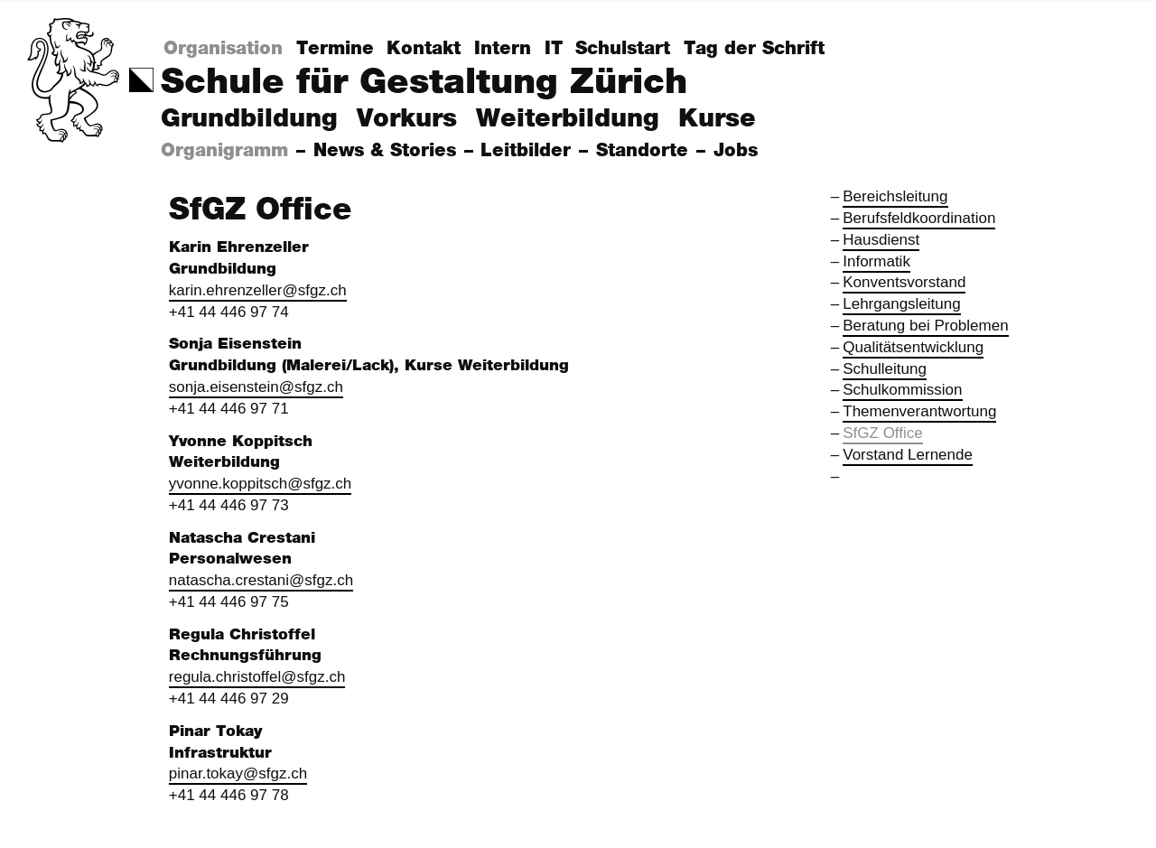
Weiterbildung (567, 119)
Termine (335, 49)
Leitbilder (528, 151)
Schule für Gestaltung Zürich (424, 82)
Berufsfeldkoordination (919, 218)
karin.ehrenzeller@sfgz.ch (258, 290)
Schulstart (622, 49)
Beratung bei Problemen (925, 325)
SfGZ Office (883, 433)
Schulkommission (902, 389)
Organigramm (227, 151)
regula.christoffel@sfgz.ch (257, 676)
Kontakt (424, 49)
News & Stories (387, 151)
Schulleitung (885, 368)
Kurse (717, 119)
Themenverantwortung (919, 411)
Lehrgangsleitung (901, 303)
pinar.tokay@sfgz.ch (238, 773)
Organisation (223, 49)
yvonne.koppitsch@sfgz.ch (260, 483)
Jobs (738, 151)
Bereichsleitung (895, 196)
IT (554, 49)
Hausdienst (881, 239)
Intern (502, 49)
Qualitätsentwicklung (913, 347)
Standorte (645, 151)
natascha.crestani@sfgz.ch (261, 580)
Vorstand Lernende (908, 454)
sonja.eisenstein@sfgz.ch (256, 387)
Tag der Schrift (754, 49)
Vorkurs (407, 119)
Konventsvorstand (904, 282)
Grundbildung (249, 119)
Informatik (876, 261)
